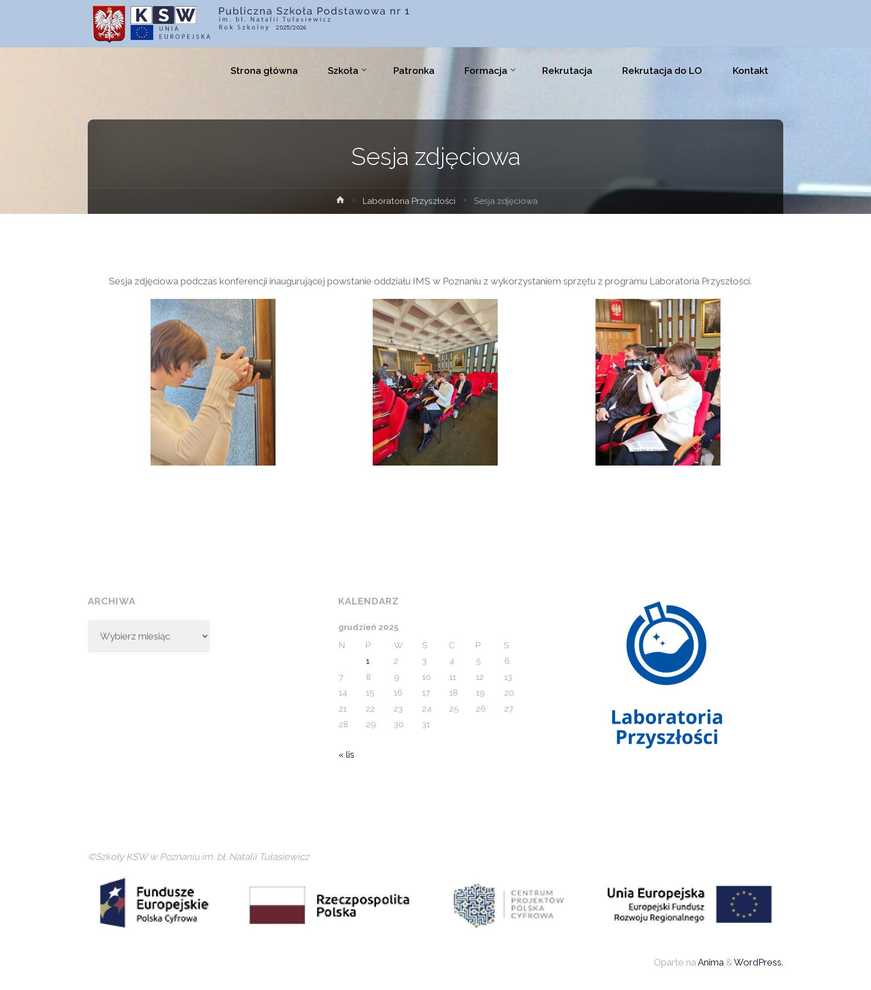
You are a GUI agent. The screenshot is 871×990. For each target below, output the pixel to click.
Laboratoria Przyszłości (409, 201)
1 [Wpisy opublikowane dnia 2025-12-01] (367, 661)
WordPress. (758, 962)
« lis (346, 754)
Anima (710, 962)
